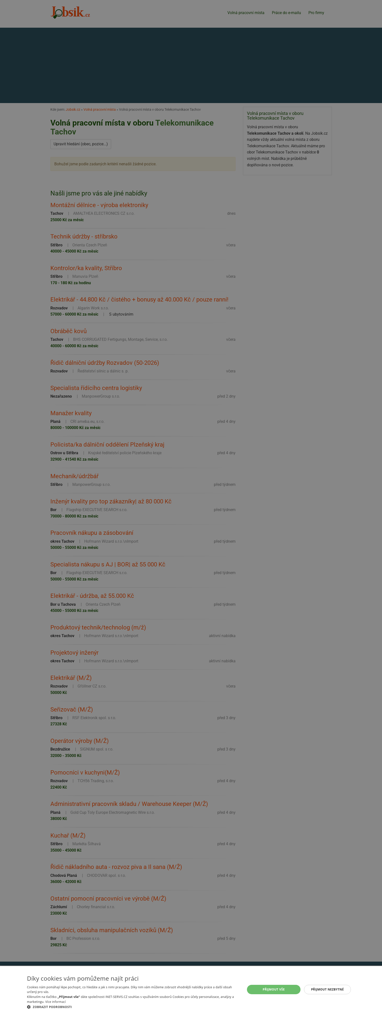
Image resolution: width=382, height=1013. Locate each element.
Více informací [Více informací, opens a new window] (55, 1002)
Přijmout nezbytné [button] (327, 989)
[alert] (191, 506)
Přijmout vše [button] (274, 989)
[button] (133, 1006)
